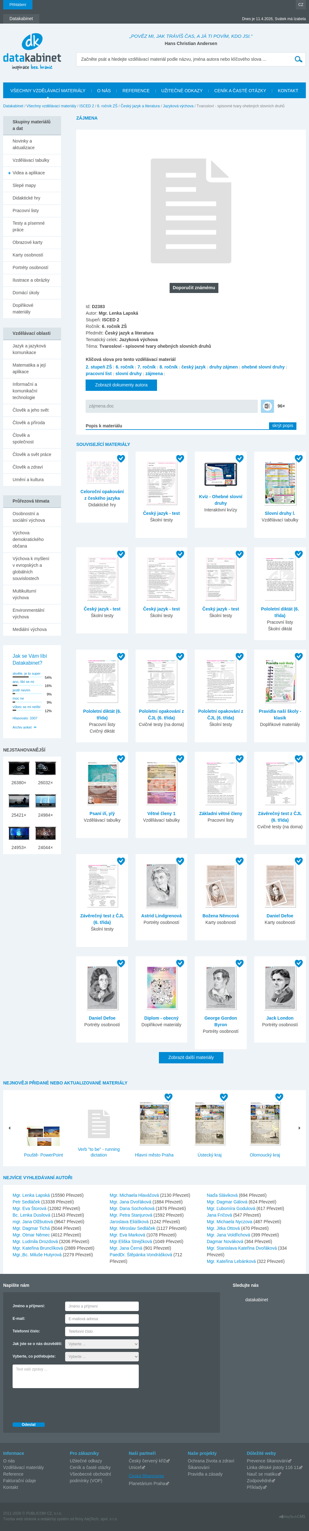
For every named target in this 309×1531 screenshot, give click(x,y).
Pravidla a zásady (205, 1474)
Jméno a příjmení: (29, 1306)
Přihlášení (17, 5)
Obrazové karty (27, 242)
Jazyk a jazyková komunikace (29, 349)
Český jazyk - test (161, 513)
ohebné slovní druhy (263, 366)
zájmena (154, 373)
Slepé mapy (24, 185)
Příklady (255, 1487)
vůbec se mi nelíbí (27, 707)
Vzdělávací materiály (23, 1467)
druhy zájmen (224, 366)
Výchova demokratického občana (28, 539)
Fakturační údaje (19, 1480)
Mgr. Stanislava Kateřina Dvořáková (242, 1248)
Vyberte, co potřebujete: (34, 1356)
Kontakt (10, 1487)
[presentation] (60, 1403)
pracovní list (98, 373)
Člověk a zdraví (28, 467)
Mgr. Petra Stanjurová (132, 1215)
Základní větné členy (220, 813)
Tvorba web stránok (19, 1519)
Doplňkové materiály (23, 308)
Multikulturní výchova (24, 594)
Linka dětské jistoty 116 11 (273, 1467)
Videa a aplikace (29, 172)
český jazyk (194, 366)
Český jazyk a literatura (140, 106)
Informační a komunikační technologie (25, 391)
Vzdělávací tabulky (31, 160)
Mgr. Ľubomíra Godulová (231, 1208)
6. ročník (125, 366)
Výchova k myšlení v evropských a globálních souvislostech (31, 568)
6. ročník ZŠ (107, 106)
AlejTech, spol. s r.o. (101, 1519)
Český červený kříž (147, 1460)
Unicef (135, 1467)
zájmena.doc (101, 405)
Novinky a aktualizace (24, 144)
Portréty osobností (30, 267)
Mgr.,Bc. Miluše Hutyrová (38, 1254)
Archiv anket (22, 727)
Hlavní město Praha (154, 1154)
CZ (300, 5)
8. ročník (169, 366)
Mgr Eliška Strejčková (131, 1241)
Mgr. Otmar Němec (32, 1234)
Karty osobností (28, 254)
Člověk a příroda (29, 422)
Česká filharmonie (146, 1475)
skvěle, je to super (27, 673)
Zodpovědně (259, 1480)
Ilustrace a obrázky (31, 280)
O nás (9, 1460)
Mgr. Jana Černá (126, 1248)
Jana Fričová (220, 1215)
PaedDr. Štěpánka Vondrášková (141, 1254)
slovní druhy (128, 373)
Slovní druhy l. (280, 513)
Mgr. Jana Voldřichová (229, 1234)
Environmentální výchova (28, 613)
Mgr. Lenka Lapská (32, 1195)
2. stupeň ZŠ (99, 366)
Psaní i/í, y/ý (102, 813)
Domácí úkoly (26, 292)
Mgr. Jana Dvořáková (131, 1201)
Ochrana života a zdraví (211, 1460)
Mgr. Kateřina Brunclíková (38, 1248)
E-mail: (19, 1318)
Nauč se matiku (262, 1474)
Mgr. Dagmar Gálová (228, 1201)
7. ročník (147, 366)
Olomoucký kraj (265, 1154)
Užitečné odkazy (86, 1460)
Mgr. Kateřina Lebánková (232, 1261)
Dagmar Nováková (225, 1241)
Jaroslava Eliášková (130, 1221)
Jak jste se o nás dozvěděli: (37, 1344)
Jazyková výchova (178, 106)
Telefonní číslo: (26, 1331)
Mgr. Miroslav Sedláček (133, 1228)
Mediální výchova (30, 629)
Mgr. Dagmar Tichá (32, 1228)
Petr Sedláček (27, 1201)
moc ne (18, 698)
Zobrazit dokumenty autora (121, 384)
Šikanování (199, 1467)
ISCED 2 (86, 106)
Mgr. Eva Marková (128, 1234)
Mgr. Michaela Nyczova (230, 1221)
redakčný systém (55, 1519)
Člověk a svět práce (32, 454)
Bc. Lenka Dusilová (32, 1215)
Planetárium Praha (147, 1483)
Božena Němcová (220, 915)
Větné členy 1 (161, 813)
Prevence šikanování (267, 1460)
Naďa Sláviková (223, 1195)
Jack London (280, 1018)
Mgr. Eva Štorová (30, 1208)
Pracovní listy (26, 210)
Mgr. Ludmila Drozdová (36, 1241)
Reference (13, 1474)
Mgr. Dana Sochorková (133, 1208)
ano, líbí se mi (23, 682)
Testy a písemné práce (29, 226)
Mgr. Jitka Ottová (224, 1228)
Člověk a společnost (23, 438)
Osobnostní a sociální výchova (29, 517)
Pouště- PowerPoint (43, 1154)
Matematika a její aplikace (29, 368)
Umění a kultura (28, 479)
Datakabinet (13, 106)
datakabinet (256, 1299)
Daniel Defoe (280, 915)
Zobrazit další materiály (191, 1057)
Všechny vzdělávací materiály (51, 106)
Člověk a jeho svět (30, 410)
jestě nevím (21, 690)
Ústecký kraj (210, 1154)
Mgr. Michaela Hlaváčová (135, 1195)
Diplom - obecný (161, 1018)
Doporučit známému (194, 287)
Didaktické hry (26, 197)
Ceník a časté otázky (90, 1467)
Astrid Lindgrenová (161, 915)
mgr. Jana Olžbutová (33, 1221)
